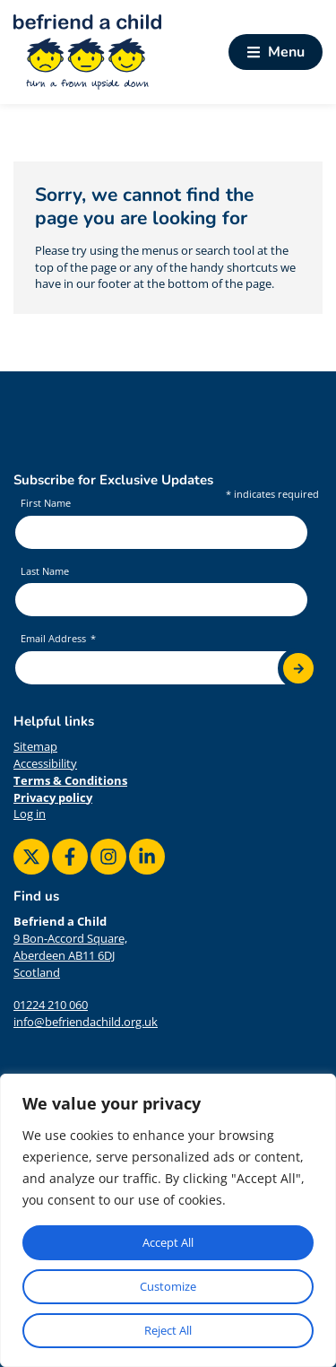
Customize (168, 1286)
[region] (168, 1220)
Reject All (168, 1330)
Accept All (168, 1242)
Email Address (55, 638)
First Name (46, 503)
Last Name (45, 571)
